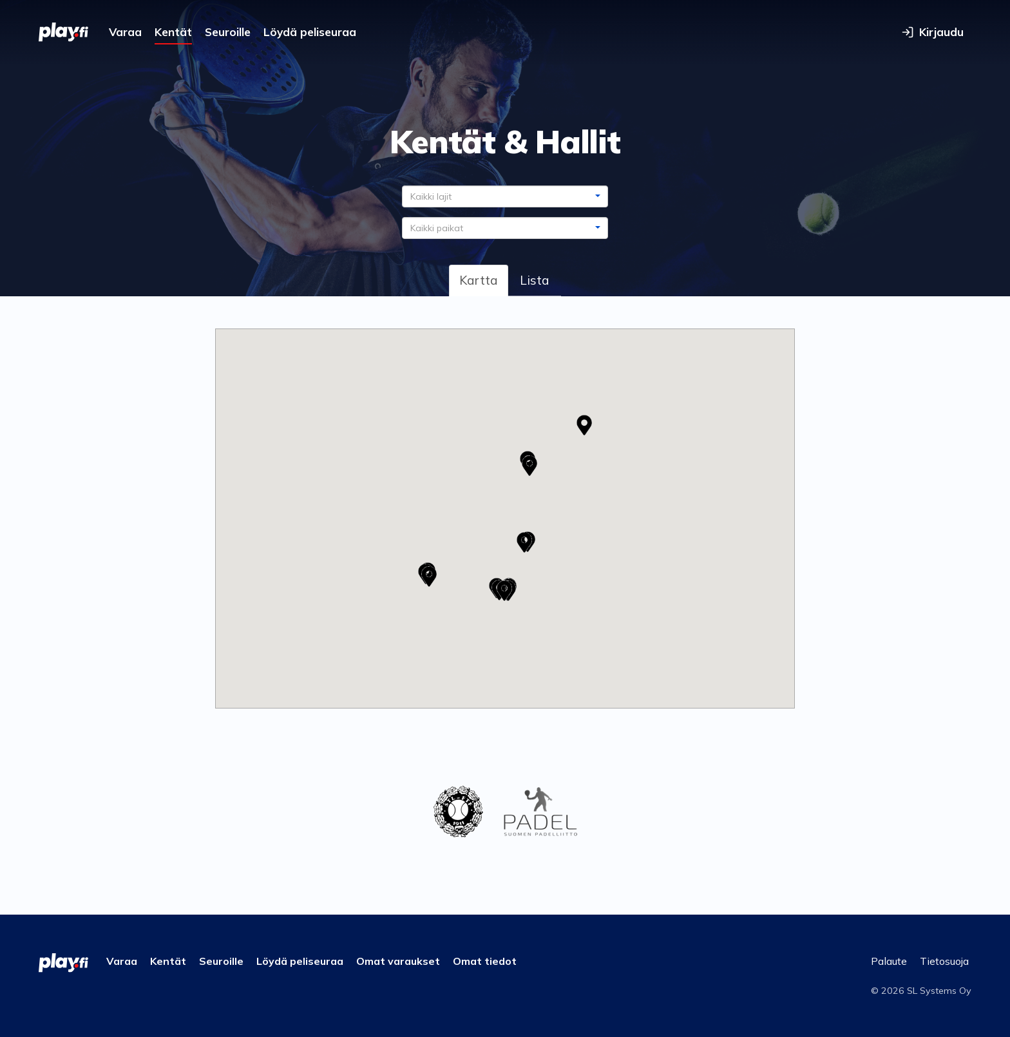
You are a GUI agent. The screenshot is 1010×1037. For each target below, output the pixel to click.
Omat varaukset (398, 961)
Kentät (173, 32)
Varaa (125, 32)
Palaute (889, 961)
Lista (534, 280)
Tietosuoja (944, 961)
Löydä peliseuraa (309, 32)
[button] (429, 576)
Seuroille (228, 32)
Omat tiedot (485, 961)
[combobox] (505, 196)
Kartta (478, 280)
